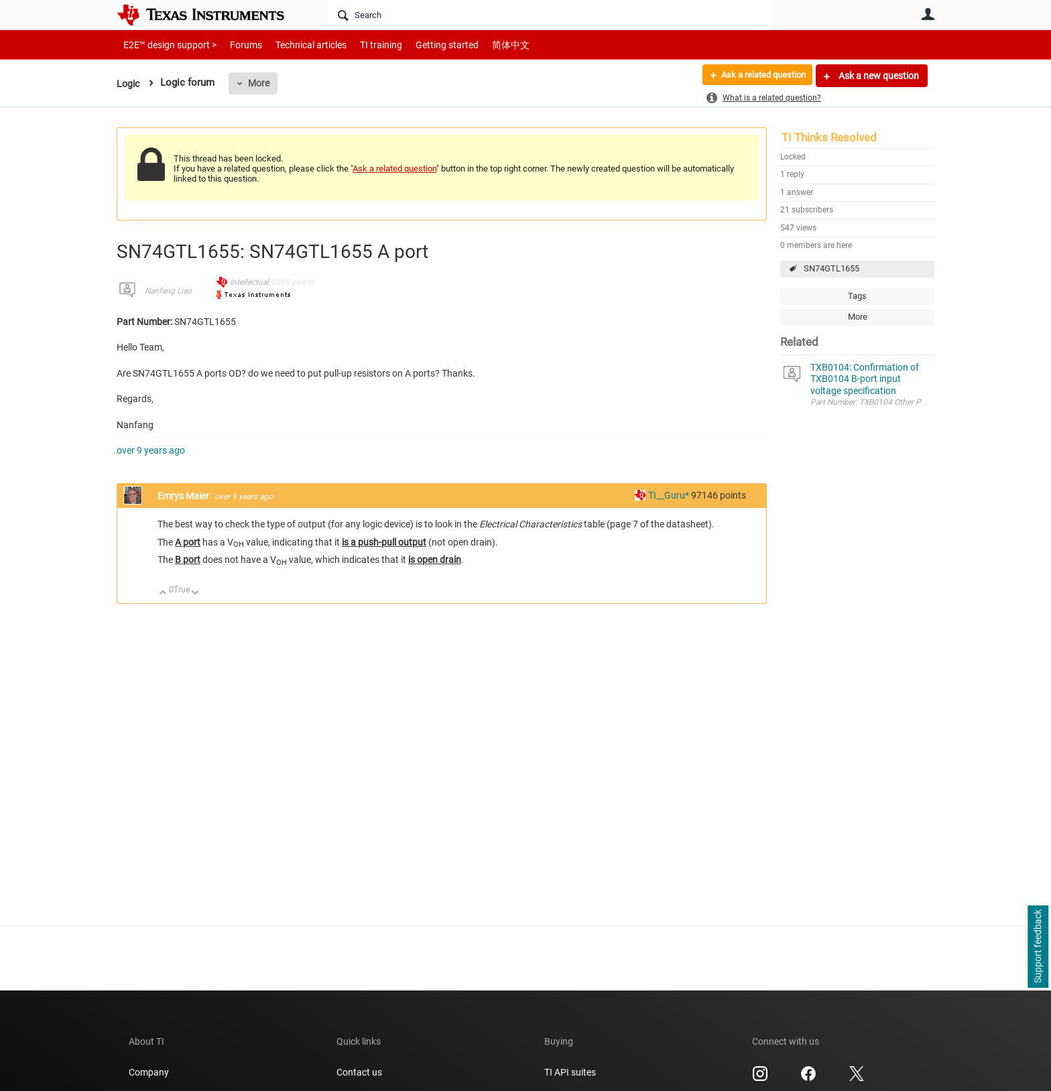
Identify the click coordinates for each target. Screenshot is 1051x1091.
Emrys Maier (184, 496)
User (927, 14)
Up (163, 593)
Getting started (423, 45)
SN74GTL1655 (831, 268)
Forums (235, 45)
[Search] (549, 14)
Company (149, 1072)
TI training (363, 45)
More (260, 83)
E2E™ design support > (165, 45)
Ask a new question (878, 75)
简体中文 (482, 45)
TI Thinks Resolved (829, 137)
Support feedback (1037, 947)
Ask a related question (758, 75)
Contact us (359, 1072)
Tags (857, 296)
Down (195, 593)
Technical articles (296, 45)
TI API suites (570, 1072)
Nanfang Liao (168, 291)
